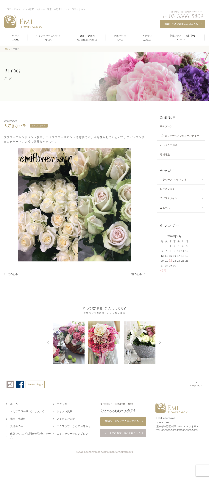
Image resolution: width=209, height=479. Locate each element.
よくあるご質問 (66, 418)
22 (170, 260)
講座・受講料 (18, 418)
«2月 (163, 270)
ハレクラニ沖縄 (168, 145)
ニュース (165, 207)
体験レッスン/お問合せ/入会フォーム (30, 434)
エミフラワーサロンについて (27, 410)
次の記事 (12, 274)
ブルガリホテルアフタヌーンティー (179, 135)
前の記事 (136, 274)
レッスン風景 (167, 188)
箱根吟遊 (165, 154)
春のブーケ (166, 126)
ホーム (14, 403)
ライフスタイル (168, 198)
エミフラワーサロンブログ (72, 432)
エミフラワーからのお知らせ (74, 425)
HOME (7, 49)
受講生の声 (16, 425)
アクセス (62, 403)
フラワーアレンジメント (173, 179)
